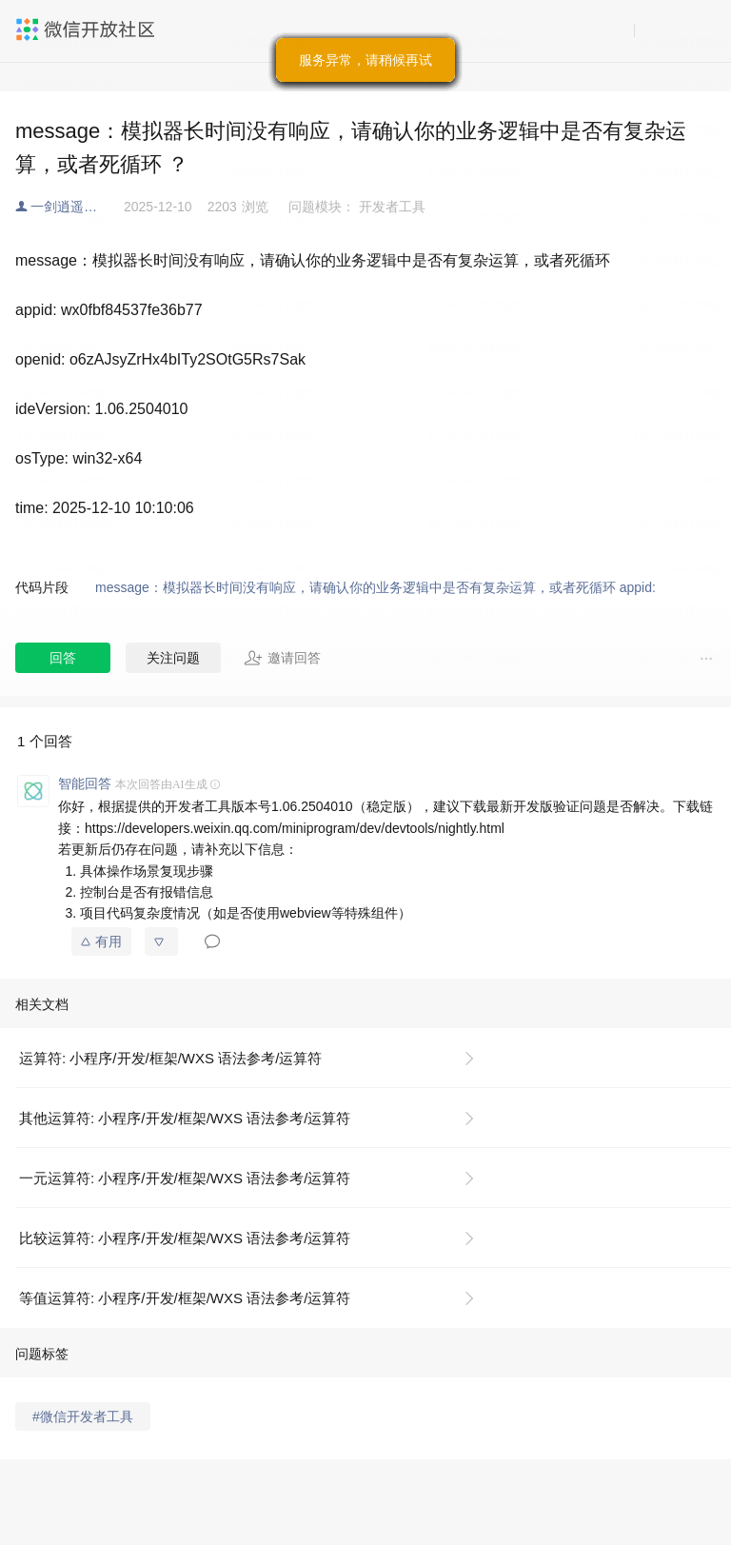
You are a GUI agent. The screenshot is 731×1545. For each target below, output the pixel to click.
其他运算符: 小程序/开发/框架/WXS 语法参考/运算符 (184, 1118)
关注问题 (173, 657)
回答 (62, 657)
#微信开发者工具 (82, 1416)
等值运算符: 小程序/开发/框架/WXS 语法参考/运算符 (184, 1298)
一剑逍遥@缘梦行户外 (77, 206)
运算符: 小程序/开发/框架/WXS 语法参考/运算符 (170, 1058)
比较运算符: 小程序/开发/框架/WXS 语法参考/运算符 (184, 1238)
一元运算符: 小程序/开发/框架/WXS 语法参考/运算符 (184, 1178)
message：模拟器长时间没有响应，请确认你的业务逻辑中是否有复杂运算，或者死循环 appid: (377, 587)
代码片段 (42, 587)
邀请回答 (282, 657)
